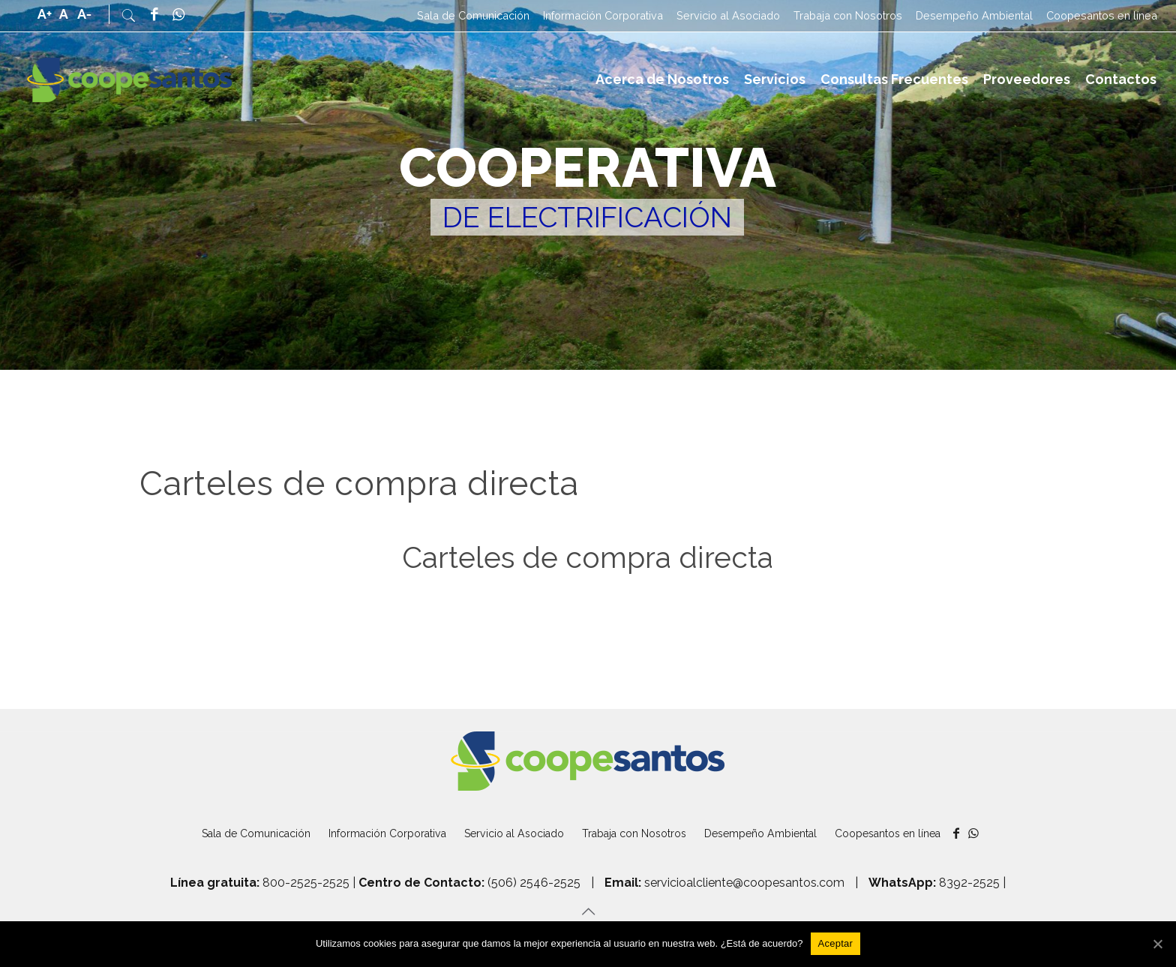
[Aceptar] (836, 943)
